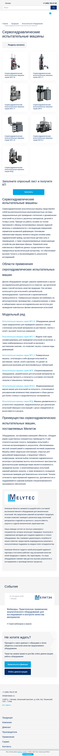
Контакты (6, 746)
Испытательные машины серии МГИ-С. (19, 386)
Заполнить (28, 192)
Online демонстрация (17, 672)
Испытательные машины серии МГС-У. (18, 355)
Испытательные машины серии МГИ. (18, 371)
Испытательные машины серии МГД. (18, 401)
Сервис (5, 742)
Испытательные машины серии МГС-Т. (18, 337)
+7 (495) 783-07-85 (50, 3)
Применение (8, 737)
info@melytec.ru (8, 696)
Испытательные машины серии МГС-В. (18, 321)
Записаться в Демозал (17, 664)
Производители (9, 732)
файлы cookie (22, 752)
